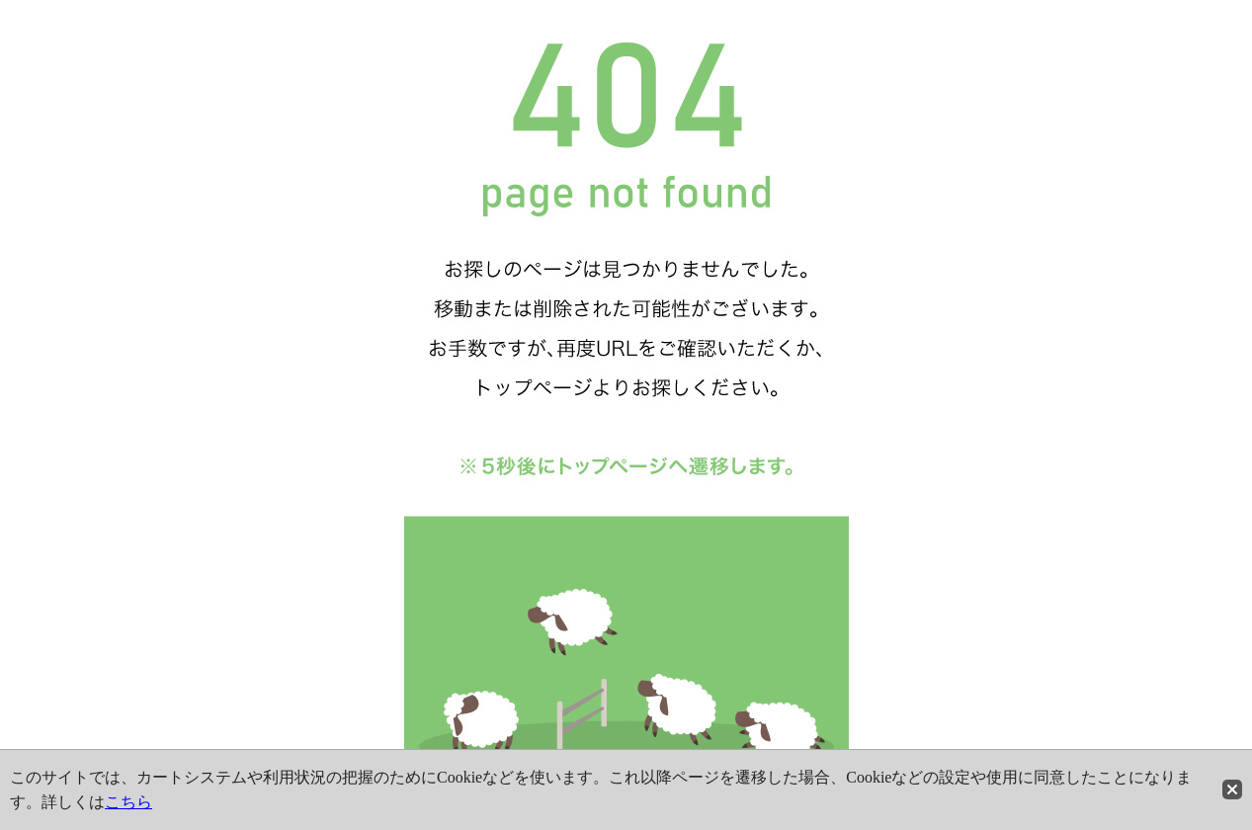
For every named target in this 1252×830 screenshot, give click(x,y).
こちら (128, 801)
